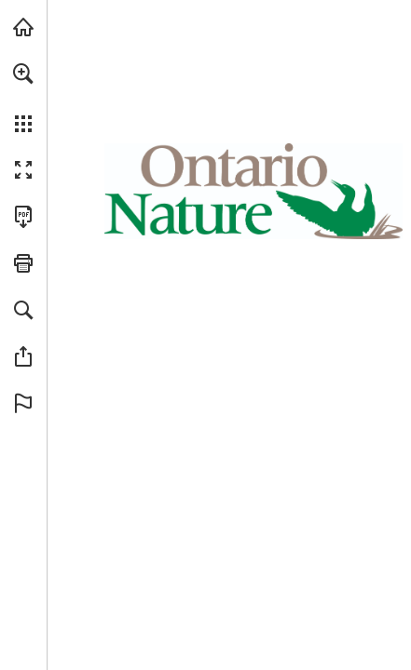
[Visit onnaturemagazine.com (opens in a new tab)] (23, 27)
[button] (23, 73)
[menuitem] (23, 98)
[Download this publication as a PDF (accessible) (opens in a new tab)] (23, 217)
